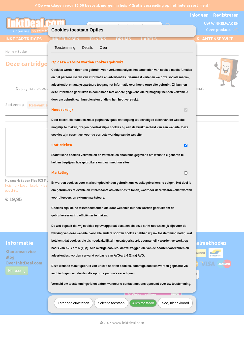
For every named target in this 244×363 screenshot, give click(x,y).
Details (87, 75)
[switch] (185, 137)
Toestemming (65, 75)
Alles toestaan (143, 331)
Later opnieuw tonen (73, 331)
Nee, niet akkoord (175, 331)
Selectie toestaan (111, 331)
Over (103, 75)
